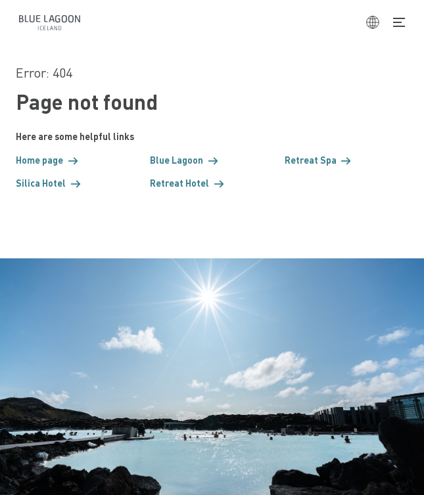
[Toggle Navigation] (399, 22)
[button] (77, 160)
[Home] (49, 22)
